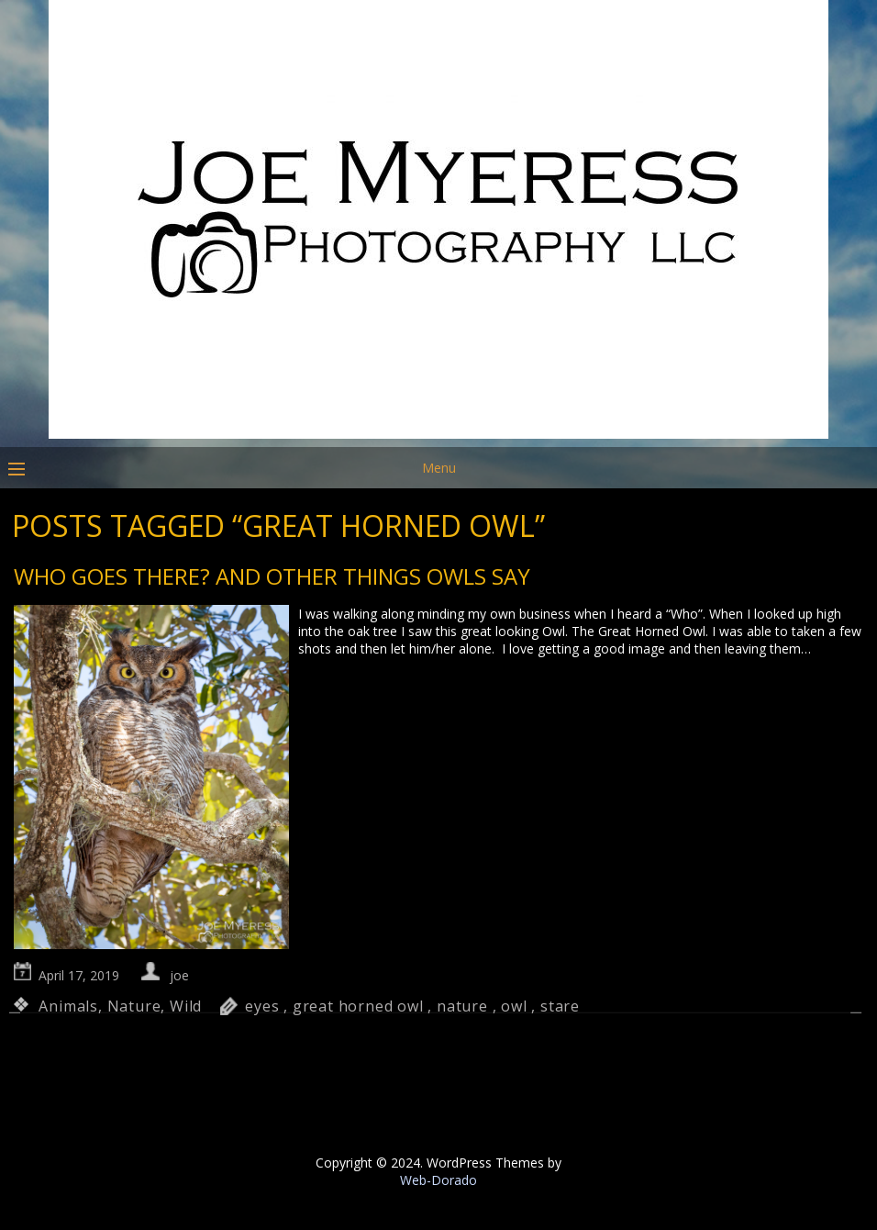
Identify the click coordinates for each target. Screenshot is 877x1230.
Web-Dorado (438, 1180)
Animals (68, 1006)
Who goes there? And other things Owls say (272, 576)
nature (462, 1006)
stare (560, 1006)
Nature (134, 1006)
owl (514, 1006)
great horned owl (358, 1006)
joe (179, 975)
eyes (262, 1006)
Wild (186, 1006)
